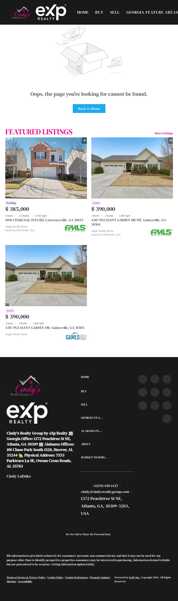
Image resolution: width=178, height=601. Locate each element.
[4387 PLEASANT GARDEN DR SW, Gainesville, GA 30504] (132, 168)
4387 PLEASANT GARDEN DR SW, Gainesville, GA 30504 (128, 222)
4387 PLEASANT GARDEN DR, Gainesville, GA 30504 (44, 327)
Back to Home (89, 108)
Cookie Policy (55, 577)
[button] (20, 12)
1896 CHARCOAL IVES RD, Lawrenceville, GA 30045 (44, 220)
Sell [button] (115, 12)
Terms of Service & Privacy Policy (26, 577)
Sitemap (11, 581)
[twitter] (167, 379)
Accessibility (25, 581)
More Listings (164, 133)
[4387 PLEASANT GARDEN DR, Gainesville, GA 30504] (46, 275)
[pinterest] (167, 405)
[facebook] (142, 379)
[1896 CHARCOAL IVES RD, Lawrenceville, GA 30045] (46, 168)
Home (83, 12)
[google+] (167, 418)
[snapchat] (154, 405)
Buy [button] (99, 12)
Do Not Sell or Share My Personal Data (88, 534)
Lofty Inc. (134, 577)
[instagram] (154, 392)
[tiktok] (142, 405)
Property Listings (100, 577)
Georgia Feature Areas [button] (152, 12)
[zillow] (142, 392)
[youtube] (167, 392)
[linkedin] (154, 379)
